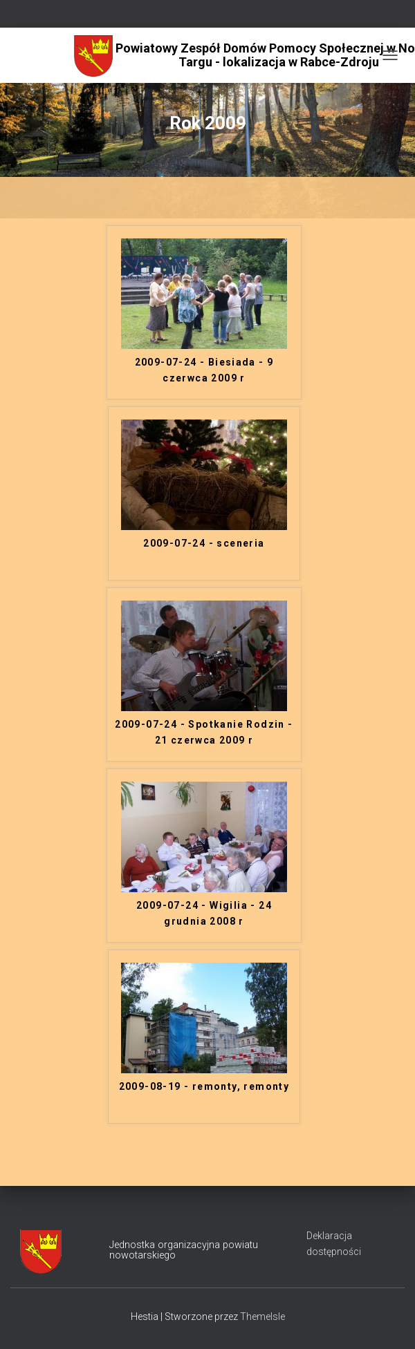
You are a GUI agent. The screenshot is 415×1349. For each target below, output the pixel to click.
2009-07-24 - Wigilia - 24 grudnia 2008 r (204, 913)
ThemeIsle (262, 1316)
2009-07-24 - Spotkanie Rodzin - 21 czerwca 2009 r (204, 732)
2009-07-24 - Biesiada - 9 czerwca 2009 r (204, 370)
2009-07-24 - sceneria (203, 543)
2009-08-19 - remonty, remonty (204, 1086)
